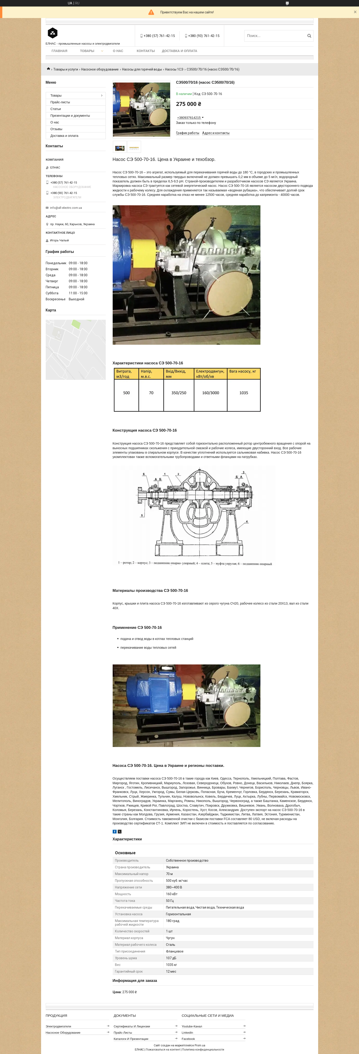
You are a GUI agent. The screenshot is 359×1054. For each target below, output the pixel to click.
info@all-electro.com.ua (66, 207)
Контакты (146, 51)
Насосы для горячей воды (142, 69)
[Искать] (309, 36)
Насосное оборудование (100, 69)
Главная (59, 51)
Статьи (56, 109)
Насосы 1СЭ (174, 69)
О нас (118, 51)
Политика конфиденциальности (203, 1049)
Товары (87, 51)
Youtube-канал (192, 1026)
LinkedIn (187, 1032)
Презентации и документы (70, 115)
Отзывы (56, 129)
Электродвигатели (58, 1026)
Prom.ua (200, 1045)
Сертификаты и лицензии (132, 1026)
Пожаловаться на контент (163, 1049)
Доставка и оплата (179, 51)
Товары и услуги (65, 69)
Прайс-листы (60, 102)
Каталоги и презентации (131, 1039)
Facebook (188, 1039)
